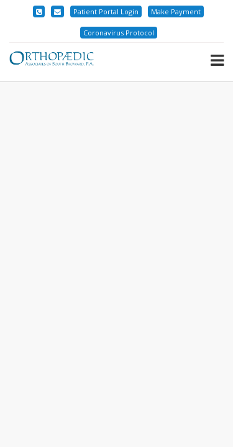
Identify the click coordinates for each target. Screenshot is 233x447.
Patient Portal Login (106, 11)
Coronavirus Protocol (118, 32)
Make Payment (176, 11)
